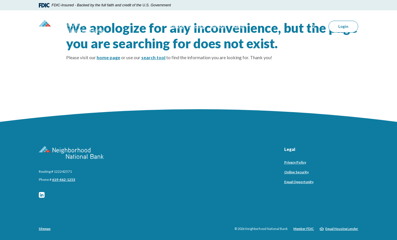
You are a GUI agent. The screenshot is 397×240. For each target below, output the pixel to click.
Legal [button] (289, 149)
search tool (153, 57)
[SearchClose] (313, 26)
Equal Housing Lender (341, 229)
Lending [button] (196, 26)
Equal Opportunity (299, 182)
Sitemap (45, 229)
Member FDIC (303, 229)
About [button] (239, 26)
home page (108, 57)
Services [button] (218, 26)
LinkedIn (42, 195)
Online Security (296, 172)
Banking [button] (175, 26)
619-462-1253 (63, 179)
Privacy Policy (295, 162)
